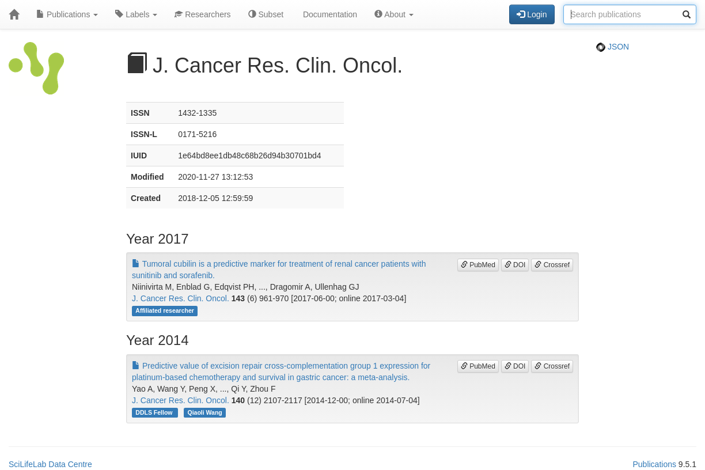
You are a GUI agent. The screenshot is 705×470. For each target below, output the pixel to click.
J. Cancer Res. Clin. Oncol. (180, 298)
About (394, 14)
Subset (265, 14)
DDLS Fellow (154, 412)
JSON (612, 46)
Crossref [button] (552, 265)
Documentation (329, 14)
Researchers (202, 14)
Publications (67, 14)
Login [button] (532, 14)
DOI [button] (515, 265)
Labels (136, 14)
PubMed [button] (478, 265)
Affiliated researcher (164, 310)
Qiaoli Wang (204, 412)
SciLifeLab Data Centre (50, 464)
